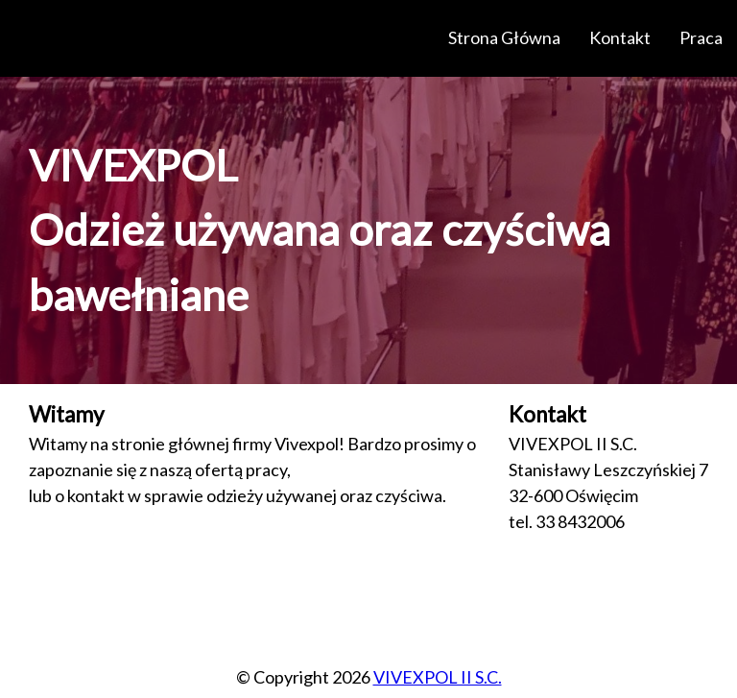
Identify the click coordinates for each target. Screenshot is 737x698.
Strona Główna (504, 37)
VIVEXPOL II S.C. (437, 676)
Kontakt (620, 37)
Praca (701, 37)
